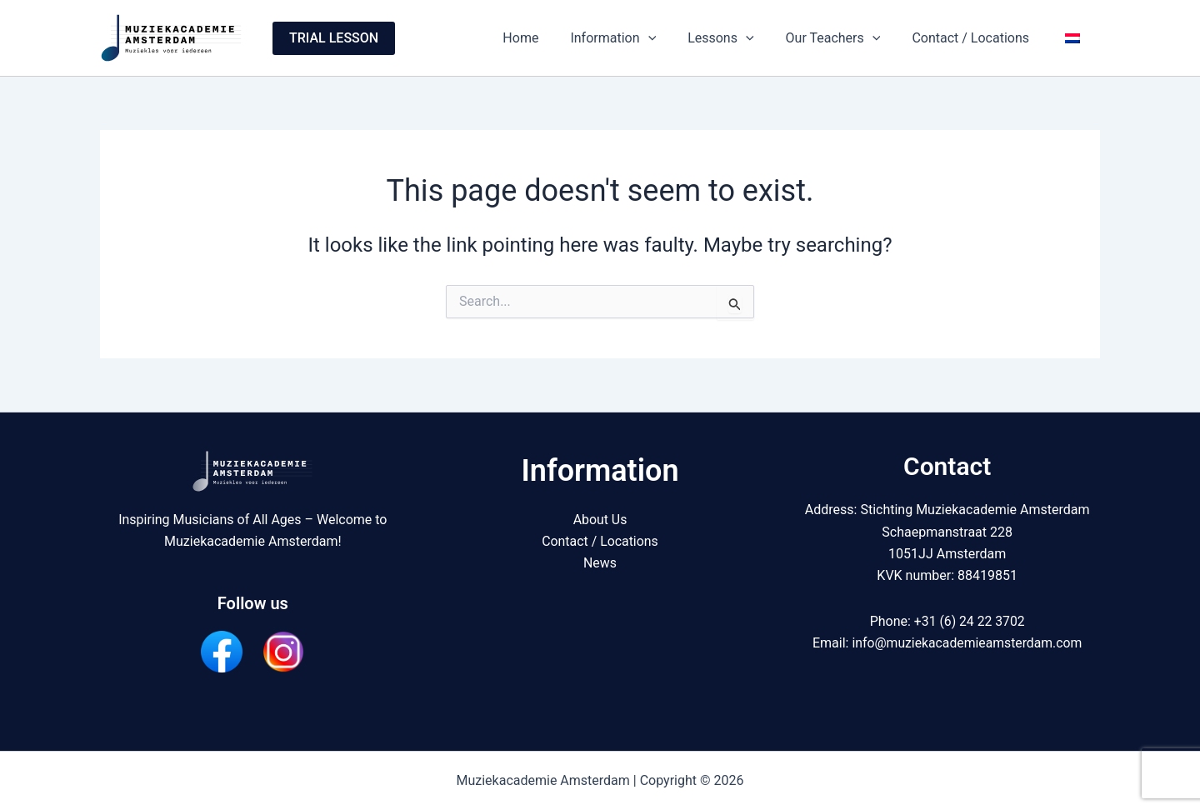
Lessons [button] (738, 38)
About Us (599, 520)
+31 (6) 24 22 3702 (969, 621)
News (600, 563)
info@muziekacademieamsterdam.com (966, 643)
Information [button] (635, 38)
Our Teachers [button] (845, 38)
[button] (333, 38)
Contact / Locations (978, 38)
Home (548, 38)
